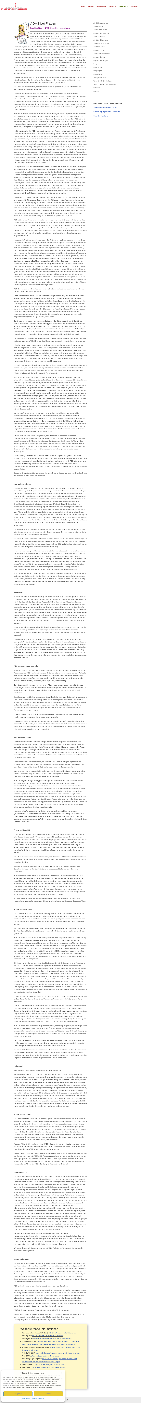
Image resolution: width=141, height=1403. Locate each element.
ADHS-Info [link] (122, 6)
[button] (61, 1373)
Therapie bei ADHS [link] (100, 78)
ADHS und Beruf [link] (99, 37)
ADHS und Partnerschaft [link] (101, 54)
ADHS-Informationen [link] (100, 23)
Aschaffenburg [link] (101, 6)
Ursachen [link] (96, 88)
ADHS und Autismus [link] (100, 30)
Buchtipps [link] (134, 6)
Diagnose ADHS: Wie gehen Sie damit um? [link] (49, 1364)
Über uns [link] (111, 6)
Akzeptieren (18, 1394)
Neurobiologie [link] (98, 74)
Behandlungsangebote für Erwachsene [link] (106, 112)
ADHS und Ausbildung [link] (101, 33)
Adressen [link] (96, 91)
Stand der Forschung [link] (100, 116)
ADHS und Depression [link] (101, 40)
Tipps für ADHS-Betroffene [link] (102, 81)
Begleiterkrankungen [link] (100, 60)
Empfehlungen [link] (98, 67)
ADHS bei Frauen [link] (99, 47)
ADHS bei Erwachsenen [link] (101, 43)
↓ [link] (69, 28)
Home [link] (83, 6)
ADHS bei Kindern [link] (99, 50)
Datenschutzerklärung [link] (38, 1398)
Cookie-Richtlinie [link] (26, 1398)
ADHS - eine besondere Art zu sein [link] (105, 107)
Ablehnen (48, 1394)
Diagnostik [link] (97, 64)
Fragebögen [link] (97, 71)
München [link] (91, 6)
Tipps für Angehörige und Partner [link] (104, 84)
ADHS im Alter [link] (98, 26)
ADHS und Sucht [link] (99, 57)
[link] (18, 6)
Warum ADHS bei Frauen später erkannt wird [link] (47, 1336)
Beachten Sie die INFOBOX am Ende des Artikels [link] (49, 28)
